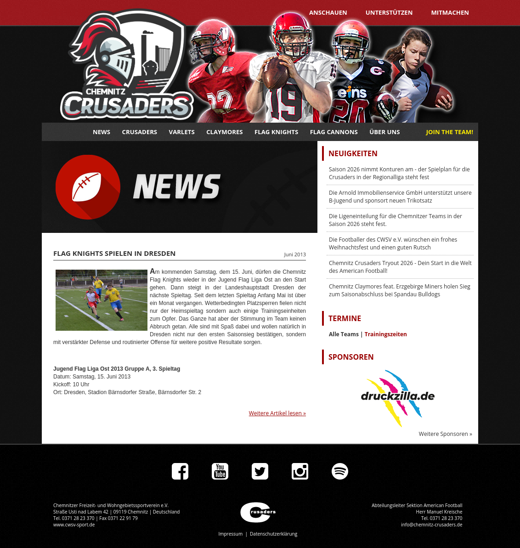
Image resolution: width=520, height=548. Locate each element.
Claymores (224, 132)
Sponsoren (351, 357)
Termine (344, 318)
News (101, 132)
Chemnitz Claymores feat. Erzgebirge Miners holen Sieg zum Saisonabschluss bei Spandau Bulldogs (399, 290)
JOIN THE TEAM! (449, 132)
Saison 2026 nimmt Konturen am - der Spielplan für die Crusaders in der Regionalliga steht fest (399, 173)
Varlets (182, 132)
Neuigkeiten (353, 153)
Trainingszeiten (386, 334)
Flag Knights (276, 132)
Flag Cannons (334, 132)
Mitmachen (450, 12)
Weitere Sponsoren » (445, 434)
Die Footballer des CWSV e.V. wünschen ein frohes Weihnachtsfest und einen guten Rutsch (393, 243)
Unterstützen (389, 12)
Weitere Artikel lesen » (277, 413)
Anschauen (328, 12)
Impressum (230, 534)
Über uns (384, 132)
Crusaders (140, 132)
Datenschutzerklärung (273, 534)
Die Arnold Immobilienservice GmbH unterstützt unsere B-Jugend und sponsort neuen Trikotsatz (400, 196)
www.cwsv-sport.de (74, 524)
